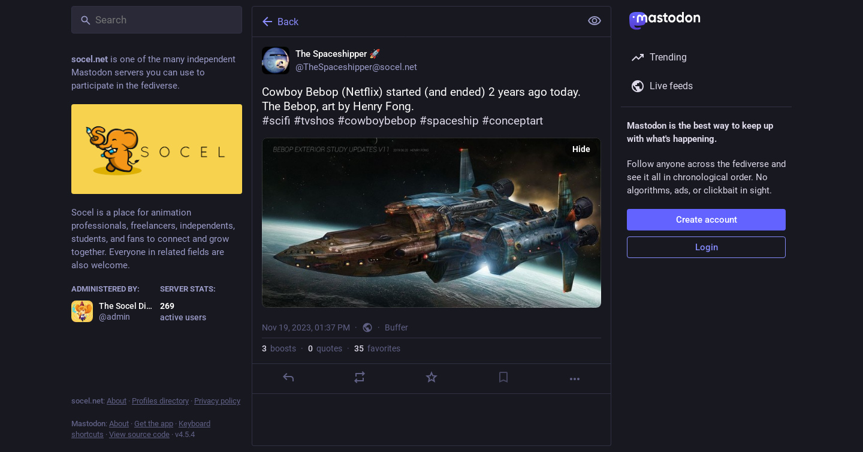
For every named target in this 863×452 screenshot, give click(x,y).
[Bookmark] (503, 377)
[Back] (415, 22)
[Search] (156, 20)
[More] (575, 379)
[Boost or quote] (359, 377)
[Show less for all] (594, 21)
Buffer (396, 327)
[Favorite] (431, 377)
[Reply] (288, 377)
